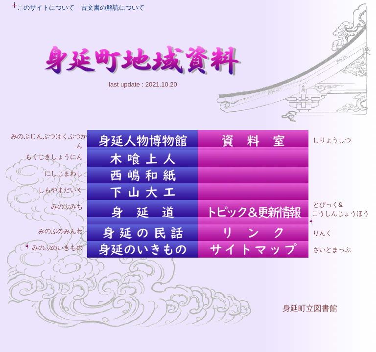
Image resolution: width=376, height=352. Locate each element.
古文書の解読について (112, 7)
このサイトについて (45, 7)
